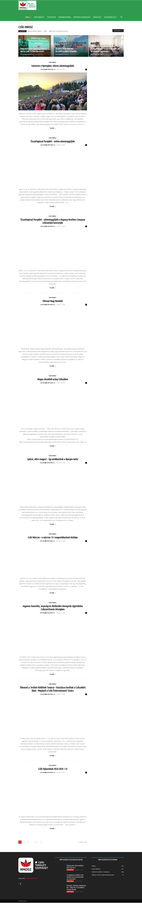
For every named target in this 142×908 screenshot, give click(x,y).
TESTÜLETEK (51, 17)
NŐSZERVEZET (39, 17)
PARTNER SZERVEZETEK (82, 17)
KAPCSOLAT (97, 17)
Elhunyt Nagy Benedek (53, 301)
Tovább (53, 128)
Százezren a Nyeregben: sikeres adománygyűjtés (52, 65)
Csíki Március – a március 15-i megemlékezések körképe (53, 535)
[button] (121, 17)
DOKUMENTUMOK (65, 17)
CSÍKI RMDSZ (22, 31)
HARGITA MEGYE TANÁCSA (35, 31)
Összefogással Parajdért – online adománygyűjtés (53, 141)
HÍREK (28, 17)
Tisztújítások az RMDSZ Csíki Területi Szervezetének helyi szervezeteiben (75, 882)
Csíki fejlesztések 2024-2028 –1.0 (52, 774)
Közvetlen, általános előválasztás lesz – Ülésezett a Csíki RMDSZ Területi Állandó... (76, 893)
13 (36, 847)
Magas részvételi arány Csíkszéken (52, 379)
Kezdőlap (21, 24)
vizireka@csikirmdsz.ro (27, 54)
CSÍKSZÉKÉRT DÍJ (110, 17)
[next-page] (40, 847)
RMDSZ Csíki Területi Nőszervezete (58, 31)
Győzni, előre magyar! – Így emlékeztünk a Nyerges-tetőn (52, 457)
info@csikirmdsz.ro (31, 883)
